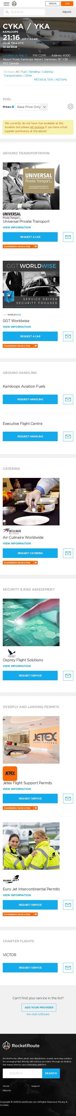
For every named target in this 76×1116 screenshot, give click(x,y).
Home (6, 1086)
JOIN (67, 3)
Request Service (30, 675)
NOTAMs (61, 79)
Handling (34, 71)
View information (17, 227)
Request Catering (30, 553)
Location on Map (15, 55)
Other (28, 75)
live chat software (38, 1014)
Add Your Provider (39, 1007)
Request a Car (30, 236)
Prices (8, 107)
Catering (47, 71)
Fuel (23, 71)
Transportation (13, 75)
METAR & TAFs (43, 79)
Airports (66, 11)
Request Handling (30, 399)
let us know (37, 127)
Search (51, 1073)
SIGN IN (52, 3)
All (17, 71)
